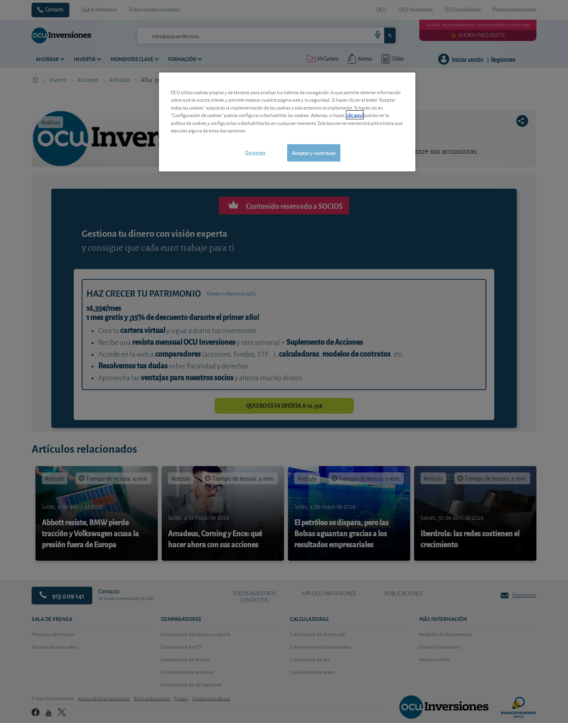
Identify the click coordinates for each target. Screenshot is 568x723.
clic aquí (355, 115)
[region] (287, 121)
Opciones (255, 152)
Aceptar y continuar (314, 152)
